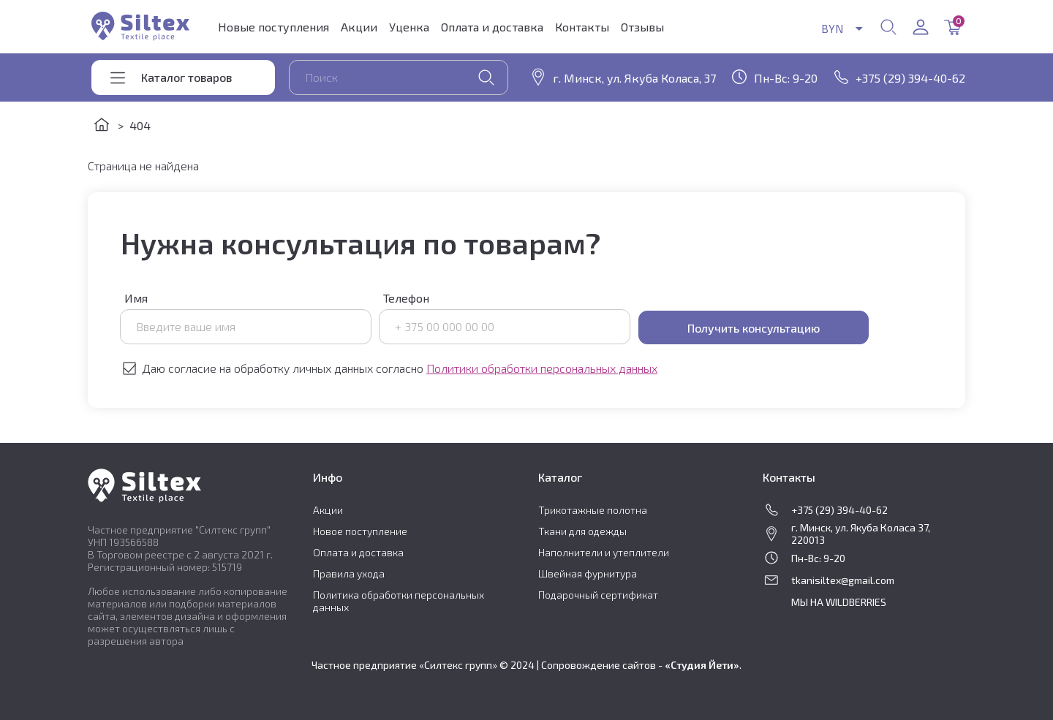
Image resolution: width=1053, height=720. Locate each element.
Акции (359, 27)
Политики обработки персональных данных (541, 368)
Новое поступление (360, 531)
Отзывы (642, 27)
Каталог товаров (186, 77)
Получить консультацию (753, 328)
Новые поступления (273, 27)
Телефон (505, 317)
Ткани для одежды (582, 531)
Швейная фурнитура (587, 573)
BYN (828, 28)
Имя (246, 317)
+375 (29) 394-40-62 (910, 78)
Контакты (582, 27)
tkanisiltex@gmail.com (842, 580)
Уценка (409, 27)
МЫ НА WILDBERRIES (838, 602)
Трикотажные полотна (592, 510)
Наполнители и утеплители (603, 552)
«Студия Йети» (702, 665)
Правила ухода (349, 573)
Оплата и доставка (492, 27)
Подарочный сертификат (598, 594)
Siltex (140, 26)
